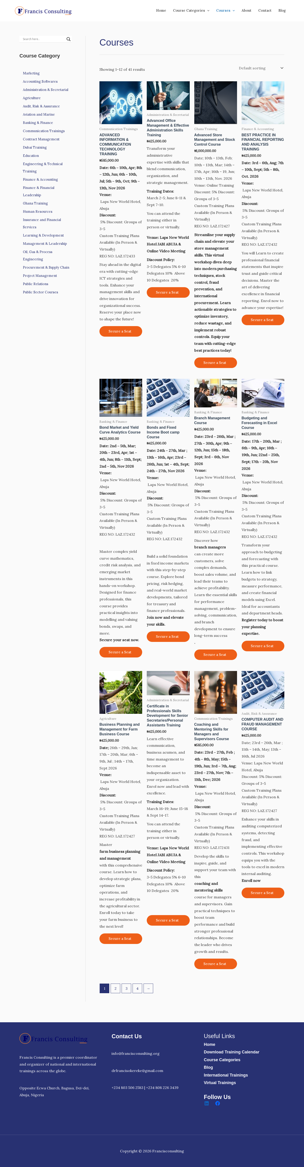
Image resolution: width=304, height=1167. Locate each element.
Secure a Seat (120, 331)
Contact (265, 10)
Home (161, 10)
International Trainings (226, 1075)
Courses (225, 11)
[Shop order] (260, 68)
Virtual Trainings (220, 1082)
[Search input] (43, 39)
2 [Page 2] (116, 988)
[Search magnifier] (68, 39)
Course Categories (191, 11)
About (246, 10)
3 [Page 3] (126, 988)
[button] (207, 11)
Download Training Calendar (231, 1052)
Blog (282, 10)
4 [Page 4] (137, 988)
